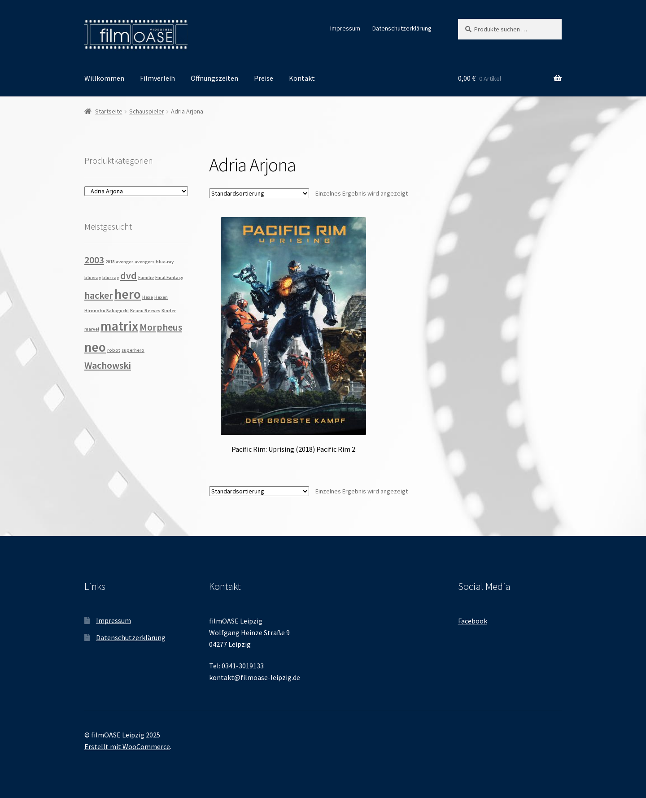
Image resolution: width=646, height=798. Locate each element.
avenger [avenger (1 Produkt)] (124, 262)
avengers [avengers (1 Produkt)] (144, 262)
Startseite (108, 111)
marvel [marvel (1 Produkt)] (91, 329)
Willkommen (104, 78)
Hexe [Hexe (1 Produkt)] (147, 297)
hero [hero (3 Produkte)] (127, 294)
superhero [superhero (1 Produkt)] (133, 350)
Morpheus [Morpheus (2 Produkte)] (161, 327)
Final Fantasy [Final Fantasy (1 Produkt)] (169, 277)
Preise (263, 78)
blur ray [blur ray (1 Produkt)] (110, 277)
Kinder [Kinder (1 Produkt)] (169, 311)
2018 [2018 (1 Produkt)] (109, 262)
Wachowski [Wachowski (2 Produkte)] (107, 365)
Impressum (345, 28)
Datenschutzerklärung (402, 28)
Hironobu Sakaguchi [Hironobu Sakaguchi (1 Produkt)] (106, 311)
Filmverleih (157, 78)
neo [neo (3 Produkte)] (95, 347)
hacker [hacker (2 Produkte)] (98, 295)
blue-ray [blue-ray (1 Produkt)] (165, 262)
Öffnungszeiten (214, 78)
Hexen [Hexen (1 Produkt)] (161, 297)
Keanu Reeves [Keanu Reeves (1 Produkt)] (145, 311)
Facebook (472, 620)
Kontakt (302, 78)
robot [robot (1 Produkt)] (113, 350)
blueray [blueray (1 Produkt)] (92, 277)
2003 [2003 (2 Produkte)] (94, 259)
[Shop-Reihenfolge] (259, 193)
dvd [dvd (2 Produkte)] (128, 275)
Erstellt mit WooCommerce (127, 746)
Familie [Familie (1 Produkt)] (146, 277)
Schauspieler (146, 111)
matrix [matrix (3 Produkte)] (119, 326)
